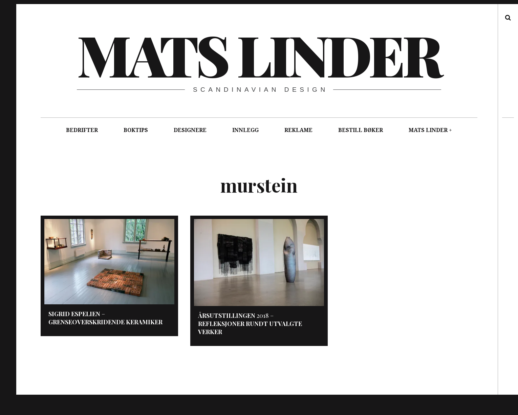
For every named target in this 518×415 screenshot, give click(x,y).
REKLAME (298, 130)
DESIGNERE (190, 130)
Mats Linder (258, 54)
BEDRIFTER (82, 130)
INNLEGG (245, 130)
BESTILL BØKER (360, 130)
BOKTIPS (136, 130)
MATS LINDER (428, 130)
